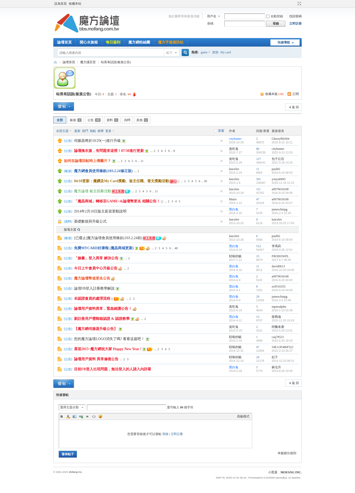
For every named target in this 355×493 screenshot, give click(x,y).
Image (74, 416)
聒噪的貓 (235, 256)
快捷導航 (284, 42)
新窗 (221, 131)
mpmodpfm (279, 306)
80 (257, 149)
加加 (215, 52)
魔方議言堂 (88, 62)
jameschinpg (279, 209)
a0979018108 (280, 189)
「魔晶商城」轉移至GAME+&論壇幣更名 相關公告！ (117, 201)
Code (94, 416)
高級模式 (243, 416)
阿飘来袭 (278, 327)
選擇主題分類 (69, 407)
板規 (76, 120)
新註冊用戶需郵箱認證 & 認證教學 (102, 319)
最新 (77, 131)
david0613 (278, 266)
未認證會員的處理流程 (92, 298)
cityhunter (235, 139)
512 (258, 246)
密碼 (210, 23)
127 (258, 159)
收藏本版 (274, 94)
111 (258, 189)
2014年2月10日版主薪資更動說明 (100, 211)
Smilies (100, 416)
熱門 (85, 131)
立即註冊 (295, 23)
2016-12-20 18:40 (283, 269)
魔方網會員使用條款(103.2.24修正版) (103, 171)
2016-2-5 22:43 (281, 213)
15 (257, 256)
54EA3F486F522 (282, 347)
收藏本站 (75, 3)
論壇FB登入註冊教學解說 (94, 288)
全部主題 (62, 131)
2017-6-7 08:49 (281, 259)
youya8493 (278, 179)
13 (257, 317)
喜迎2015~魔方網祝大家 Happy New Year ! (107, 349)
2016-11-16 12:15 (283, 182)
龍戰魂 (276, 317)
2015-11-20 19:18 (283, 320)
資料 (112, 120)
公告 (94, 120)
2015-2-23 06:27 (282, 350)
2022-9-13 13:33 (282, 152)
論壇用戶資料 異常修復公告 (96, 359)
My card (225, 52)
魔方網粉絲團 (139, 42)
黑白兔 (233, 209)
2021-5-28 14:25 (282, 162)
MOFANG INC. (291, 472)
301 (258, 179)
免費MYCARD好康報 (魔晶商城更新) (104, 248)
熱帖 (93, 131)
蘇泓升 (276, 367)
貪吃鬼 (233, 149)
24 (257, 357)
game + (205, 52)
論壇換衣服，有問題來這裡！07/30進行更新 (109, 151)
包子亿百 (278, 159)
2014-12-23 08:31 (283, 360)
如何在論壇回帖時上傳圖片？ (87, 161)
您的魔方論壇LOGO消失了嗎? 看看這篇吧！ (109, 339)
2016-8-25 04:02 (282, 280)
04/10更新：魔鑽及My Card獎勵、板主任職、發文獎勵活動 (121, 181)
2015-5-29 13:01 (282, 330)
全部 (60, 120)
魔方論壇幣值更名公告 (92, 278)
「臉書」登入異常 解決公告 (96, 258)
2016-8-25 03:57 (282, 202)
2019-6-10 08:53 (282, 172)
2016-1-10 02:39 (282, 310)
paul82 (276, 169)
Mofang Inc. (75, 471)
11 (142, 161)
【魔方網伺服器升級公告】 (95, 329)
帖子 (169, 53)
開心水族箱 (89, 42)
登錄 (165, 434)
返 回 (295, 107)
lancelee (234, 169)
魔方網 (55, 62)
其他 (142, 120)
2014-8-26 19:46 (282, 370)
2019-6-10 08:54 (282, 239)
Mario (232, 199)
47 (257, 199)
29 (257, 296)
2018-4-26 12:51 (282, 249)
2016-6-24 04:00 (282, 290)
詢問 (127, 120)
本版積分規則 (287, 453)
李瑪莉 (276, 246)
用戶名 (211, 16)
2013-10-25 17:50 (283, 223)
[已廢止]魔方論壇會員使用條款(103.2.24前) (108, 238)
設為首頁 (60, 3)
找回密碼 (295, 16)
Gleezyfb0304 (280, 139)
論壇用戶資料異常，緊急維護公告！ (103, 309)
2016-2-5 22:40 (281, 300)
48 (176, 248)
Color (68, 416)
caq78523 (278, 337)
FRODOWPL (280, 256)
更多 (108, 131)
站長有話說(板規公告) (116, 62)
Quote (87, 416)
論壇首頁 (64, 42)
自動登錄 (274, 16)
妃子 (275, 357)
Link (81, 416)
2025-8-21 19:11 (282, 142)
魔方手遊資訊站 (170, 42)
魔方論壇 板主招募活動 (92, 191)
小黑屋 (272, 472)
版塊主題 (70, 229)
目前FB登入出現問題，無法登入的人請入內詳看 (112, 369)
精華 (101, 131)
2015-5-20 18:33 (282, 340)
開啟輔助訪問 (294, 3)
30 (205, 181)
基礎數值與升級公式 (90, 221)
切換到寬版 (299, 3)
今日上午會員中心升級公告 (95, 268)
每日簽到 (113, 42)
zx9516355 (278, 286)
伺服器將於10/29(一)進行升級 (97, 141)
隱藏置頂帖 (221, 140)
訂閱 (296, 94)
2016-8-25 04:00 (282, 192)
